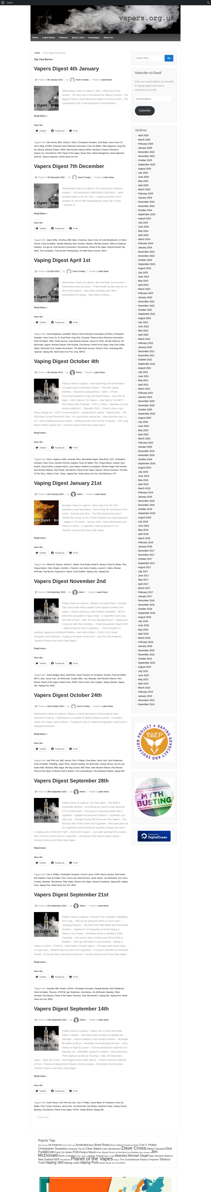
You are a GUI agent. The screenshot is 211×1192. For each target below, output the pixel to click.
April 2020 (143, 434)
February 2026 (145, 143)
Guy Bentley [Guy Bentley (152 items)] (132, 1152)
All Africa (62, 240)
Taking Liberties (110, 682)
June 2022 (143, 326)
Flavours (53, 992)
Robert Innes (65, 682)
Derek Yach (102, 760)
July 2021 (143, 372)
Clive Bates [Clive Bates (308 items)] (93, 1148)
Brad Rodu (103, 459)
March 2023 (144, 289)
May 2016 (143, 629)
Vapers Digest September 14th (71, 1009)
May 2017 (143, 579)
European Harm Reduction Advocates (69, 146)
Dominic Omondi (62, 463)
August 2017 (144, 567)
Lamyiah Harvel (61, 466)
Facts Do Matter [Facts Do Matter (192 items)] (63, 1152)
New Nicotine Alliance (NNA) (78, 150)
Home (35, 37)
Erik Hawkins (39, 878)
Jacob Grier (67, 1106)
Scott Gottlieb (79, 571)
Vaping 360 (48, 352)
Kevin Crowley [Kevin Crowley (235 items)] (67, 1155)
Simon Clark (84, 682)
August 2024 (144, 218)
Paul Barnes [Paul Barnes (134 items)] (65, 1160)
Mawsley (92, 678)
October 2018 (145, 509)
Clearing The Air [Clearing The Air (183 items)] (76, 1148)
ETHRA (48, 146)
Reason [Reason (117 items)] (116, 1160)
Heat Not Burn (83, 878)
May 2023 (143, 280)
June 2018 (143, 525)
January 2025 (145, 197)
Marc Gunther (79, 244)
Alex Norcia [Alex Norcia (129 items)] (43, 1145)
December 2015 (146, 650)
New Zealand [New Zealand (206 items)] (45, 1159)
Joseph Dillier (77, 678)
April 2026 (143, 135)
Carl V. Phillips (78, 760)
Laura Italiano (75, 466)
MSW (62, 150)
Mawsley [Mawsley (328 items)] (121, 1155)
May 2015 (143, 679)
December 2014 (146, 700)
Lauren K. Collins (105, 568)
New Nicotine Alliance (43, 470)
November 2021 (146, 355)
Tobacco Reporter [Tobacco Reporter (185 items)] (149, 1159)
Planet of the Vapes (71, 153)
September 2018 (146, 513)
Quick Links (78, 37)
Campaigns (94, 37)
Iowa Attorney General (78, 341)
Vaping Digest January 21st (68, 483)
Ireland (37, 466)
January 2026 (145, 148)
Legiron (47, 345)
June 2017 (143, 575)
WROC (82, 352)
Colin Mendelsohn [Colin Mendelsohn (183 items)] (111, 1148)
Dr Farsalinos (97, 675)
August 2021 (144, 368)
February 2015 (145, 691)
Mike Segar (59, 767)
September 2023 (146, 264)
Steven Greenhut (110, 470)
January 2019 (145, 496)
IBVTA (37, 678)
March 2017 (144, 588)
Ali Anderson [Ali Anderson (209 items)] (55, 1145)
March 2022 (144, 339)
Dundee (107, 675)
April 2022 (143, 334)
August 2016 (144, 617)
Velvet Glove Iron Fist (68, 157)
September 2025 (146, 164)
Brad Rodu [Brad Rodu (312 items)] (102, 1144)
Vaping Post (72, 474)
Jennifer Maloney (64, 244)
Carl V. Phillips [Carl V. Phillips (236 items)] (148, 1144)
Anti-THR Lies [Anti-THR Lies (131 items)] (69, 1145)
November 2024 (146, 206)
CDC (112, 459)
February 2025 (145, 193)
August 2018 (144, 517)
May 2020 (143, 430)
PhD (59, 153)
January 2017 (145, 596)
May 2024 (143, 231)
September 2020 (146, 413)
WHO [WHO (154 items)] (122, 1163)
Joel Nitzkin (92, 1106)
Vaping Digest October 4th (66, 361)
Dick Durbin (120, 874)
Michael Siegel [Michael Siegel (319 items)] (138, 1155)
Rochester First (47, 348)
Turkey (63, 474)
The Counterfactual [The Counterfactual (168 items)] (129, 1159)
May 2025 (143, 181)
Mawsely (49, 767)
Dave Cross (114, 142)
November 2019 (146, 455)
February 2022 (145, 343)
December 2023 (146, 251)
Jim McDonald (63, 678)
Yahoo (103, 251)
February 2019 (145, 492)
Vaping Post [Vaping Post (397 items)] (89, 1162)
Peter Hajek (68, 882)
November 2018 (146, 505)
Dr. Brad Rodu (64, 337)
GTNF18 (61, 992)
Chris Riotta (85, 564)
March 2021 (144, 388)
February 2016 (145, 642)
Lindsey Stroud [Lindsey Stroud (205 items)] (95, 1155)
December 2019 (146, 451)
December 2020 (146, 401)
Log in (10, 2)
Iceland (116, 463)
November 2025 (146, 156)
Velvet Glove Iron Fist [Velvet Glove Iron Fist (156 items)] (109, 1163)
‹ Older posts (42, 1117)
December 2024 (146, 201)
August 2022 (144, 318)
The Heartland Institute (103, 771)
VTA (114, 474)
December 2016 (146, 600)
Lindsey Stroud (106, 764)
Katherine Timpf (105, 1106)
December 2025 (146, 152)
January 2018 (145, 546)
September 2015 (146, 662)
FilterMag (53, 764)
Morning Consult (72, 767)
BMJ (60, 142)
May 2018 (143, 530)
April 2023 (143, 285)
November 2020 (146, 405)
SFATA (76, 1110)
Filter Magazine (109, 146)
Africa (49, 459)
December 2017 (146, 550)
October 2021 (145, 359)
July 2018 (143, 521)
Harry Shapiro (54, 568)
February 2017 (145, 592)
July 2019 (143, 472)
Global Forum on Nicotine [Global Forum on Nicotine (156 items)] (114, 1152)
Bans (78, 459)
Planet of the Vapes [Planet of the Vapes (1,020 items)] (92, 1158)
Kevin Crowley (79, 80)
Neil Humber (72, 345)
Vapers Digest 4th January (66, 69)
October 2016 (145, 609)
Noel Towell (59, 470)
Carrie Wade (96, 1102)
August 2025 (144, 168)
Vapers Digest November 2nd (70, 581)
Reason (98, 470)
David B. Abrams (98, 564)
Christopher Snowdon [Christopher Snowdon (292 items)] (53, 1148)
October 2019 (145, 459)
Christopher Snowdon (87, 142)
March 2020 (144, 438)
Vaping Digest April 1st (62, 260)
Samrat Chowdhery (100, 882)
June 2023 (143, 276)
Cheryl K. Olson (70, 142)
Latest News (48, 37)
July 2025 (143, 172)
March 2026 (144, 139)
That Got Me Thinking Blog (66, 251)
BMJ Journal (65, 760)
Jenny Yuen (51, 678)
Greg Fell (121, 146)
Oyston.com (39, 153)
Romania (77, 995)
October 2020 (145, 409)
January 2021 (145, 397)
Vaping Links (92, 571)
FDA (96, 463)
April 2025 (143, 185)
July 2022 (143, 322)
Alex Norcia (51, 142)
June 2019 (143, 476)
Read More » (40, 116)
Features (63, 37)
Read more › (40, 432)
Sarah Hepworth (117, 153)
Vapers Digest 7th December (69, 166)
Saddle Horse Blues (64, 348)
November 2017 (146, 554)
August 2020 (144, 417)
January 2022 (145, 347)
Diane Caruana (83, 675)
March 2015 (144, 687)
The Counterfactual (83, 771)
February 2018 (145, 542)
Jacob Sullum (47, 466)
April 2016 (143, 633)
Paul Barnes (51, 153)
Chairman (82, 240)
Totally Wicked (86, 1110)
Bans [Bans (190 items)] (91, 1145)
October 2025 (145, 160)
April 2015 (143, 683)
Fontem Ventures (53, 1106)
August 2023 (144, 268)
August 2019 (144, 467)
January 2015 (145, 696)
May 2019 (143, 480)
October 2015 (145, 658)
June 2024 (143, 226)
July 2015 (143, 671)
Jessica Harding (78, 764)
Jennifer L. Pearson (69, 568)
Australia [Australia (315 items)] (82, 1144)
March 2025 (144, 189)
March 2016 (144, 638)
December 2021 (146, 351)
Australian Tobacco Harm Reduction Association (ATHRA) (87, 334)
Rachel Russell (114, 247)
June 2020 (143, 426)
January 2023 (145, 297)
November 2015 (146, 654)
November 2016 (146, 604)
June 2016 (143, 625)
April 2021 (143, 384)
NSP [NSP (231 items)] (56, 1159)
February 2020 (145, 442)
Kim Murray (39, 150)
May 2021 (143, 380)
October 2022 (145, 309)
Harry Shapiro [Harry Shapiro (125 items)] (144, 1152)
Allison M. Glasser (54, 564)
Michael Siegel (108, 466)
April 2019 (143, 484)
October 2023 (145, 260)
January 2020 (145, 446)
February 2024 (145, 243)
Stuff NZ (37, 157)
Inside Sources (61, 341)
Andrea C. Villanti (71, 564)
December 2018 (146, 501)
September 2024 (146, 214)
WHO (52, 686)
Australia (71, 459)
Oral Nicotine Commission (65, 247)
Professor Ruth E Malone (63, 771)
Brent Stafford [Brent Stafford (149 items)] (116, 1145)
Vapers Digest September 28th (71, 781)
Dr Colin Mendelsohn (108, 240)
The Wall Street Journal (89, 251)
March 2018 (144, 538)
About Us (108, 37)
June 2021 (143, 376)
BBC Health (60, 988)
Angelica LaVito (59, 459)
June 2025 (143, 177)
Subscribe (145, 110)
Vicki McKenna (104, 474)
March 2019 (144, 488)
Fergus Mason (105, 463)
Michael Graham (59, 345)
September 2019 (146, 463)
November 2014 (146, 704)
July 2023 (143, 272)
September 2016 (146, 613)
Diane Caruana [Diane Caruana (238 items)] (156, 1148)
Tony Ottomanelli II (90, 995)
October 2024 (145, 210)
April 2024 (143, 235)
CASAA (70, 988)
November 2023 (146, 256)
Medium (89, 244)
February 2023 (145, 293)
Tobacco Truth (101, 348)
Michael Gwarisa (101, 244)
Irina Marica (86, 992)
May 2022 (143, 330)
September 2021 (146, 364)
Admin (75, 372)
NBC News (85, 767)
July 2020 (143, 422)
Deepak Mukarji (101, 988)
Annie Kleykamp (53, 334)
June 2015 (143, 675)
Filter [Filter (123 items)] (99, 1152)
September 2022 (146, 314)
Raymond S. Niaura (63, 571)
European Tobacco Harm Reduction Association (102, 337)
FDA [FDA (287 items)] (76, 1152)
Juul (81, 568)
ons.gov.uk (47, 247)
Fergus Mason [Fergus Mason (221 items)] (88, 1152)
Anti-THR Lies (52, 760)
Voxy (76, 352)
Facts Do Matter (94, 146)
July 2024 (143, 222)
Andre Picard (52, 1102)
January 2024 (145, 247)
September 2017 (146, 563)
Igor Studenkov (73, 992)
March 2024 (144, 239)
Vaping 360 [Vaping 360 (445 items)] (54, 1162)
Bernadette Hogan (90, 459)
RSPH (74, 682)
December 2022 (146, 301)
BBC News (72, 240)
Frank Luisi (71, 878)
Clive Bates (103, 142)
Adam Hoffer (52, 240)
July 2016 (143, 621)
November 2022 (146, 305)
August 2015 (144, 667)
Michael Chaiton (52, 150)
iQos (123, 463)
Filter (51, 341)
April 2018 (143, 534)
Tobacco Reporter (50, 157)
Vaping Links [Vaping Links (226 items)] (71, 1162)
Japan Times (64, 764)
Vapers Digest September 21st (71, 895)
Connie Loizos (86, 874)
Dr (56, 337)
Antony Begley (52, 675)
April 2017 (143, 584)
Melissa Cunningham (91, 466)
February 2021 (145, 393)
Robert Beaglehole (100, 153)
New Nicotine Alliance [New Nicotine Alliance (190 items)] (161, 1156)
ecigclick (74, 463)
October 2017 (145, 559)
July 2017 (143, 571)
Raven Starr (86, 153)
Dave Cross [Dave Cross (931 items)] (133, 1148)
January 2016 (145, 646)
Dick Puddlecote (115, 760)
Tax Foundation (47, 251)
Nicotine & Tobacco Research (105, 150)
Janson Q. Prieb (97, 341)
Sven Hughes (96, 682)
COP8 (97, 874)
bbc (74, 1102)
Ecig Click (76, 337)
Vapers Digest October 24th (68, 695)
